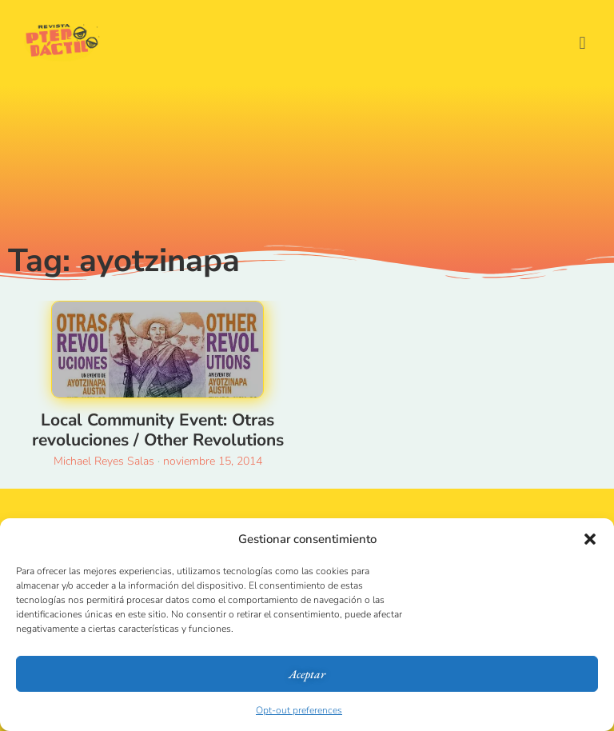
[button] (590, 539)
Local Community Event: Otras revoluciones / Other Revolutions (158, 430)
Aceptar (307, 673)
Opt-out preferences (299, 710)
